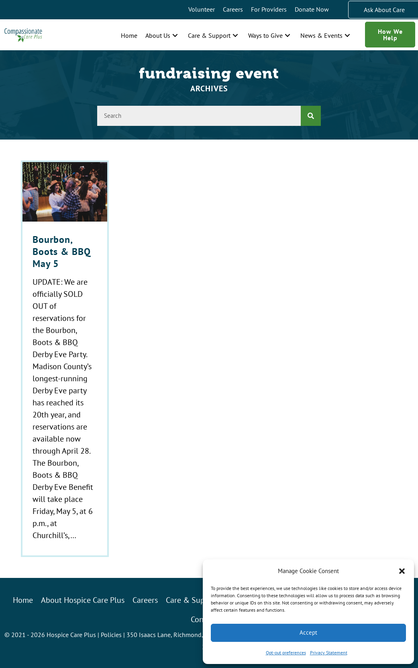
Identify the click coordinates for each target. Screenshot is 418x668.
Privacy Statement (328, 653)
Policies (111, 635)
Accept (308, 632)
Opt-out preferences (286, 653)
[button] (402, 571)
